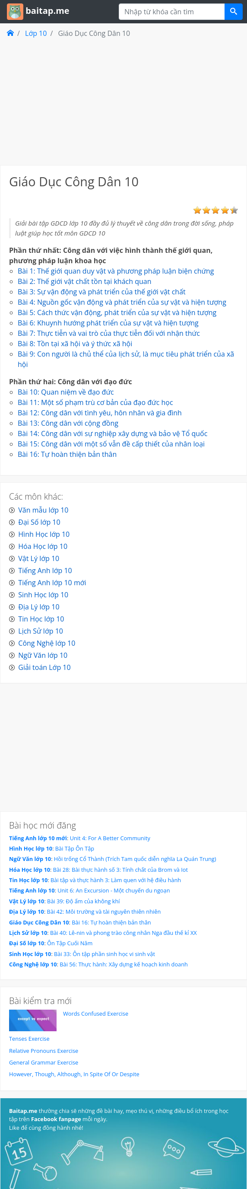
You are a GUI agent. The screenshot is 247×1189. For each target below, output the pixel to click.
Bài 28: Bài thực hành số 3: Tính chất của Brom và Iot (120, 869)
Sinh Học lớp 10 (43, 594)
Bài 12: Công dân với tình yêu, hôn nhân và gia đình (100, 413)
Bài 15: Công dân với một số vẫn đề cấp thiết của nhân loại (111, 444)
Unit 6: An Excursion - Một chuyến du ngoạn (113, 890)
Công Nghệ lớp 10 (46, 643)
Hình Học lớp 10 (44, 534)
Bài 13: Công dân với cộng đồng (68, 423)
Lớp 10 (36, 33)
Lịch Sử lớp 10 (40, 631)
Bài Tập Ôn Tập (74, 848)
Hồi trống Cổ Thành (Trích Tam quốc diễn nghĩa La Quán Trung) (135, 859)
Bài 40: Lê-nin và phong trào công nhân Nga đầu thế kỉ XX (123, 933)
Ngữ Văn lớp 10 (42, 655)
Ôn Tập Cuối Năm (69, 943)
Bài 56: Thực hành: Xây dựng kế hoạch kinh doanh (124, 964)
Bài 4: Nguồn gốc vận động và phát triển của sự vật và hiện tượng (122, 302)
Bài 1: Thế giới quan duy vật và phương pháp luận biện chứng (116, 271)
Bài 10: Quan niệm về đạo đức (66, 392)
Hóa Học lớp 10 (42, 546)
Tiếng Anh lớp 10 (45, 570)
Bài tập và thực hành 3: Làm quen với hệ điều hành (116, 880)
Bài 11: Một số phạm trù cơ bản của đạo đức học (95, 402)
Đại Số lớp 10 (39, 522)
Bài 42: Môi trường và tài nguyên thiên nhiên (104, 911)
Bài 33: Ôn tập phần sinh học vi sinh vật (104, 954)
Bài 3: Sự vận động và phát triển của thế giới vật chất (102, 291)
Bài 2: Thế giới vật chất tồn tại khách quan (85, 281)
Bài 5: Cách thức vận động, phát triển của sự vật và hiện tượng (117, 312)
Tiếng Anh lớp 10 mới (52, 582)
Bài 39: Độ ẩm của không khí (83, 901)
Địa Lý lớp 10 (38, 607)
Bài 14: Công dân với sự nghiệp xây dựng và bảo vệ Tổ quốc (112, 433)
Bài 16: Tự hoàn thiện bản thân (67, 454)
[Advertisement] (123, 101)
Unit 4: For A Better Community (110, 838)
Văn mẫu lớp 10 (43, 510)
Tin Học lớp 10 (41, 619)
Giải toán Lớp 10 (44, 667)
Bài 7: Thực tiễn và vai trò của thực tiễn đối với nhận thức (109, 333)
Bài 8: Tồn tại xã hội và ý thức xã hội (75, 343)
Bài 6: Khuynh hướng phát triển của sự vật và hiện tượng (108, 323)
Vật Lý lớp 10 (38, 558)
